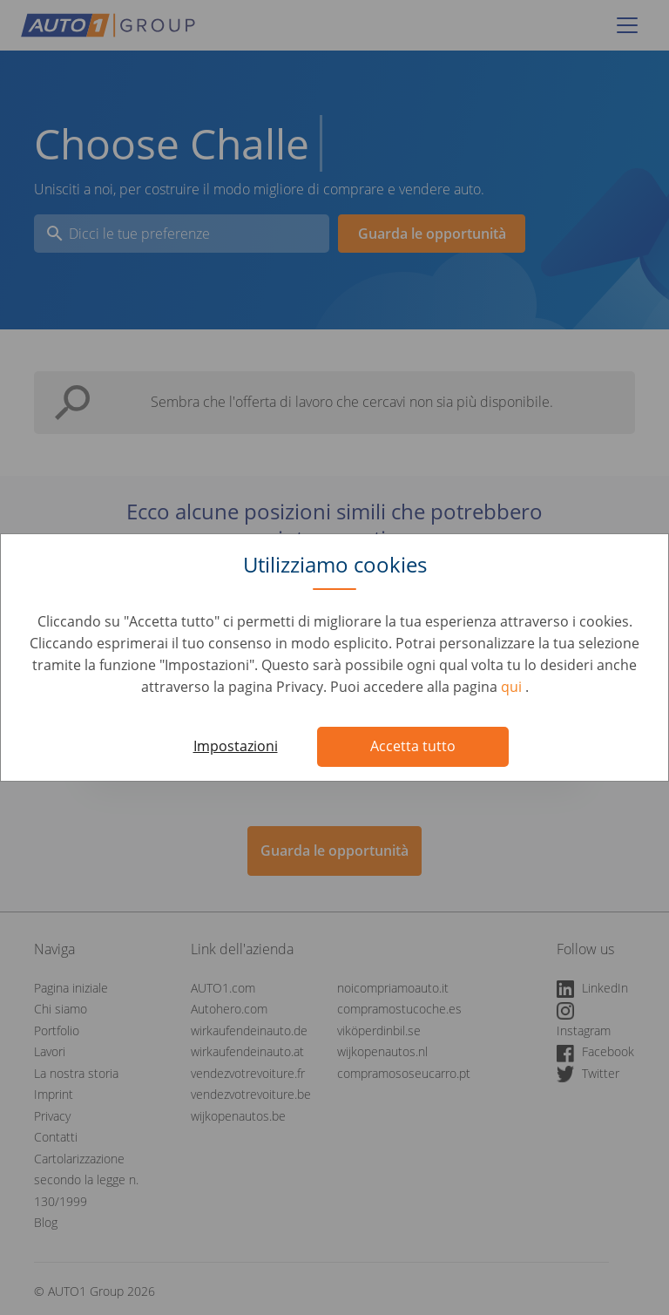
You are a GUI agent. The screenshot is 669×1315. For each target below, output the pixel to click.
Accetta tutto (413, 746)
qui (513, 686)
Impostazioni (235, 746)
